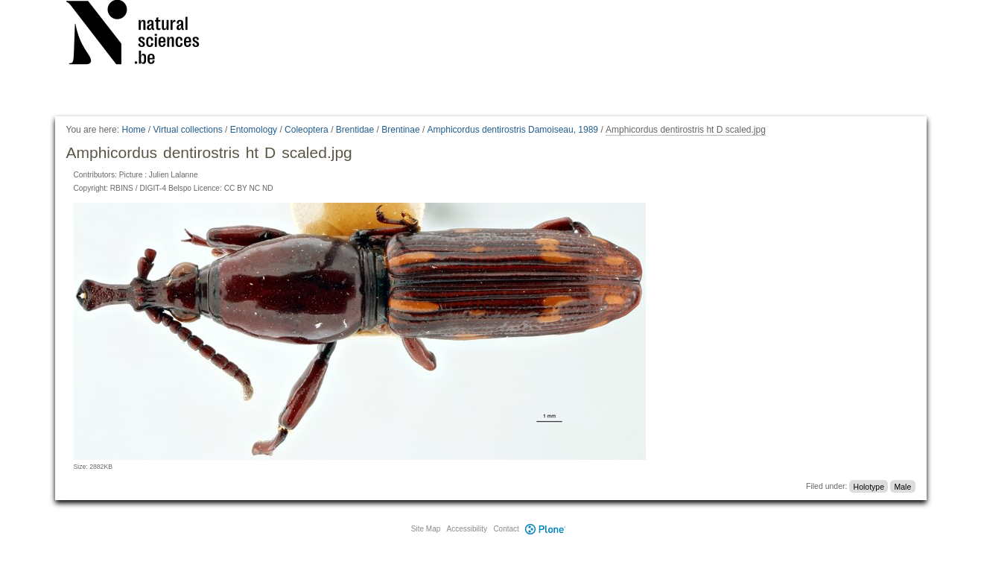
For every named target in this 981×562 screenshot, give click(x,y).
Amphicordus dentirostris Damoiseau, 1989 (513, 129)
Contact (505, 529)
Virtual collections (188, 129)
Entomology (253, 129)
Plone (546, 529)
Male (902, 486)
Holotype (869, 486)
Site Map (425, 529)
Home (133, 129)
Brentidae (355, 129)
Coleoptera (306, 129)
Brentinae (400, 129)
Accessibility (467, 529)
